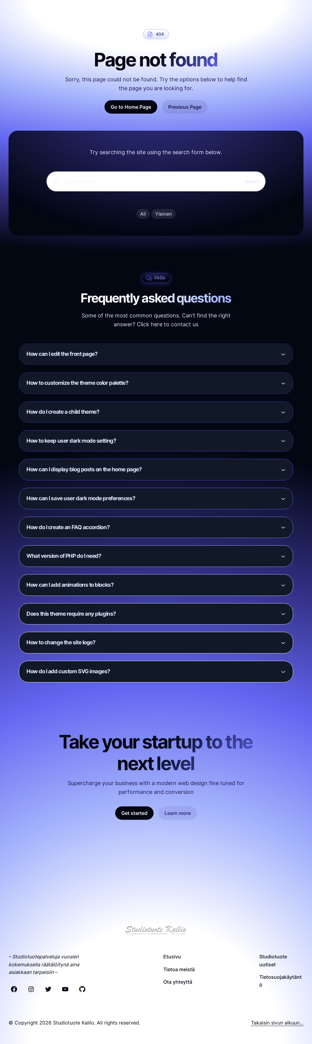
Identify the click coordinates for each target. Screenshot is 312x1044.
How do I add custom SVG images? (68, 671)
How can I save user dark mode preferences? (81, 498)
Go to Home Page (131, 107)
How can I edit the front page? (62, 354)
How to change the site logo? (61, 642)
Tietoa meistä (179, 969)
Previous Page (184, 107)
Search (252, 181)
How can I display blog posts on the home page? (84, 469)
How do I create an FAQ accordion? (68, 527)
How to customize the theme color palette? (78, 383)
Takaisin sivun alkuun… (277, 1023)
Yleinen (163, 214)
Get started (134, 813)
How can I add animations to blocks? (70, 585)
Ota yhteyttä (177, 982)
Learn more (178, 813)
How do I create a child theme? (63, 412)
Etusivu (172, 957)
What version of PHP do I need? (64, 556)
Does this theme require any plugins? (71, 613)
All (143, 214)
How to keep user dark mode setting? (71, 440)
